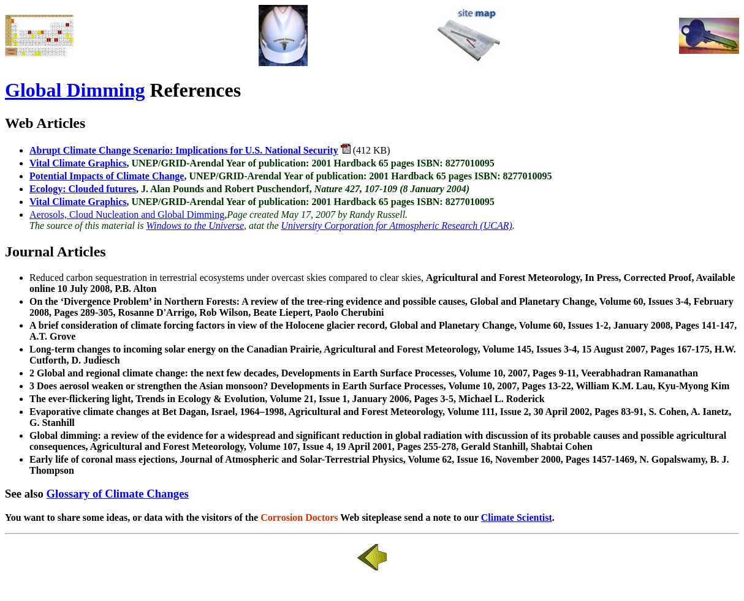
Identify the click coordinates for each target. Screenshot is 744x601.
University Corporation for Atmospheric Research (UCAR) (396, 225)
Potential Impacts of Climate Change (106, 176)
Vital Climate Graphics (78, 163)
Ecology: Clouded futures (82, 189)
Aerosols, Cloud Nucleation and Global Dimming (126, 214)
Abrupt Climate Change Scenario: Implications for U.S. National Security (183, 150)
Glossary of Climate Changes (118, 493)
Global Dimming (75, 90)
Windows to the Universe (195, 225)
